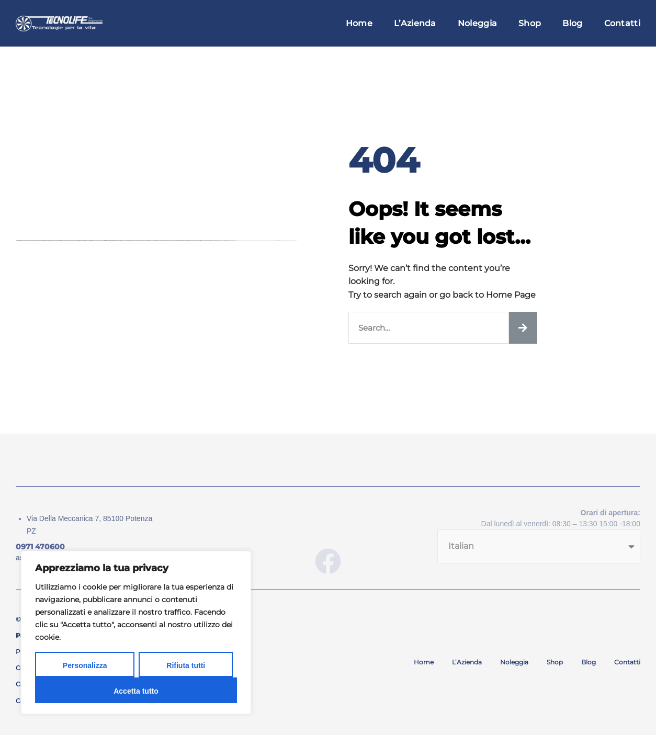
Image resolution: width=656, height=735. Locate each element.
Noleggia (477, 23)
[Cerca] (523, 328)
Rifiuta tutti (185, 665)
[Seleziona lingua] (538, 546)
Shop (529, 23)
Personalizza (85, 665)
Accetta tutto (136, 691)
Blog (572, 23)
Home (359, 23)
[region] (136, 632)
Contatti (622, 23)
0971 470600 (40, 546)
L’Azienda (415, 23)
